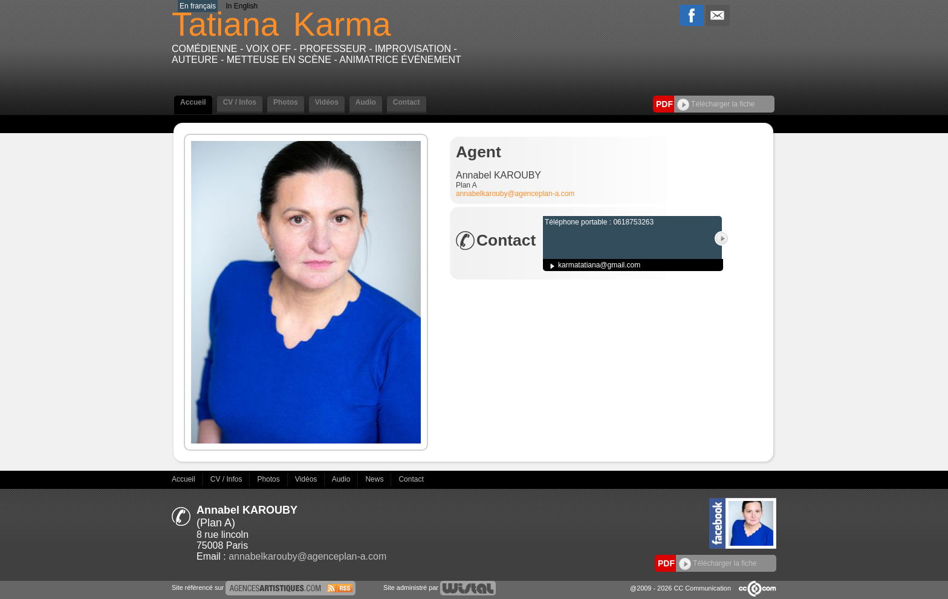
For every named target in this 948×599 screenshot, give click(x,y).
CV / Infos (239, 102)
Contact (406, 102)
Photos (285, 102)
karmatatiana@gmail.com (599, 265)
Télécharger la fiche (716, 104)
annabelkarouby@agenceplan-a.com (515, 193)
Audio (366, 102)
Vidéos (327, 102)
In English (242, 6)
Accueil (193, 102)
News (375, 479)
